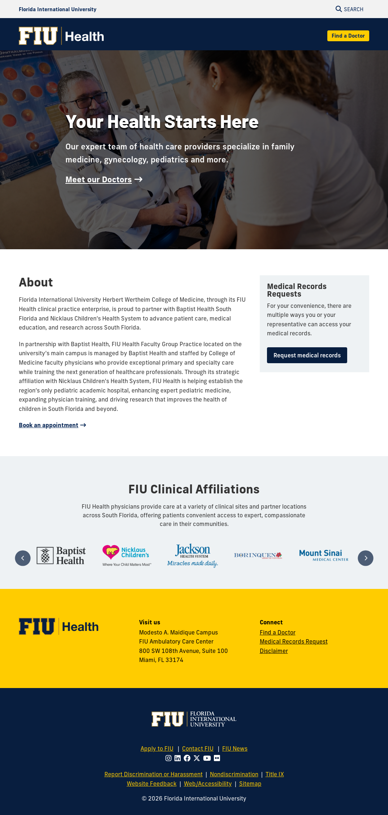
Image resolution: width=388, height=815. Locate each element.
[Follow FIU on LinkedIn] (179, 758)
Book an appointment (48, 425)
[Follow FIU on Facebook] (188, 758)
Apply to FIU (157, 748)
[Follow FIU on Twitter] (198, 758)
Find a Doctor (348, 36)
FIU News (234, 748)
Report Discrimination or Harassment (153, 774)
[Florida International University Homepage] (57, 9)
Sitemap (250, 783)
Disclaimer (274, 650)
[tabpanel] (61, 555)
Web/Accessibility (208, 783)
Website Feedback (152, 783)
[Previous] (22, 558)
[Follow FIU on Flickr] (218, 758)
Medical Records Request (294, 641)
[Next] (365, 558)
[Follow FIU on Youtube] (208, 758)
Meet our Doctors (98, 179)
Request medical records (307, 355)
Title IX (275, 774)
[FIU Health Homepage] (61, 36)
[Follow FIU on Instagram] (169, 758)
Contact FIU (198, 748)
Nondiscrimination (234, 774)
